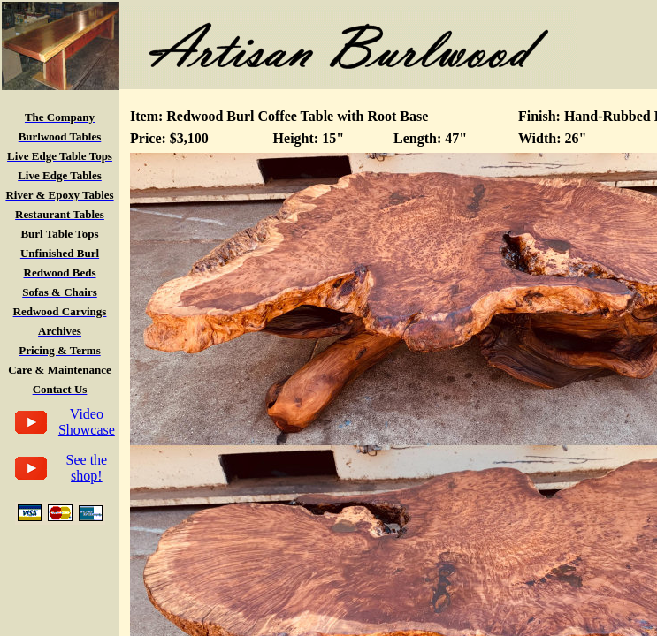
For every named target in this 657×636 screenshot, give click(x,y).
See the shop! (87, 467)
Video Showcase (86, 421)
